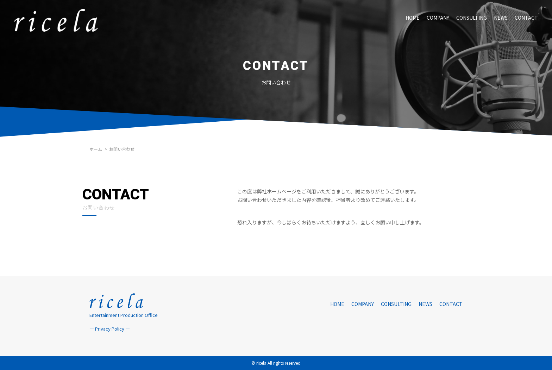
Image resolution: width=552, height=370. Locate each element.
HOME (413, 17)
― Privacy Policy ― (109, 328)
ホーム (95, 149)
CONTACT (526, 17)
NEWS (501, 17)
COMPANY (438, 17)
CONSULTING (471, 17)
